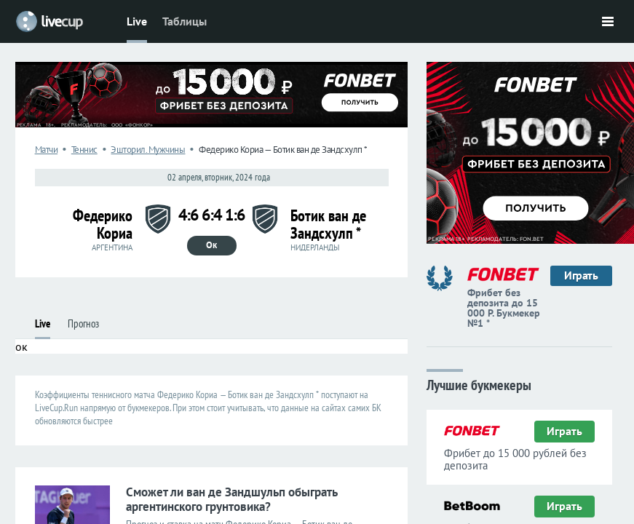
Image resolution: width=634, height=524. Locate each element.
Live (137, 21)
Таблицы (184, 21)
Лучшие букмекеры (479, 384)
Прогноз (83, 323)
